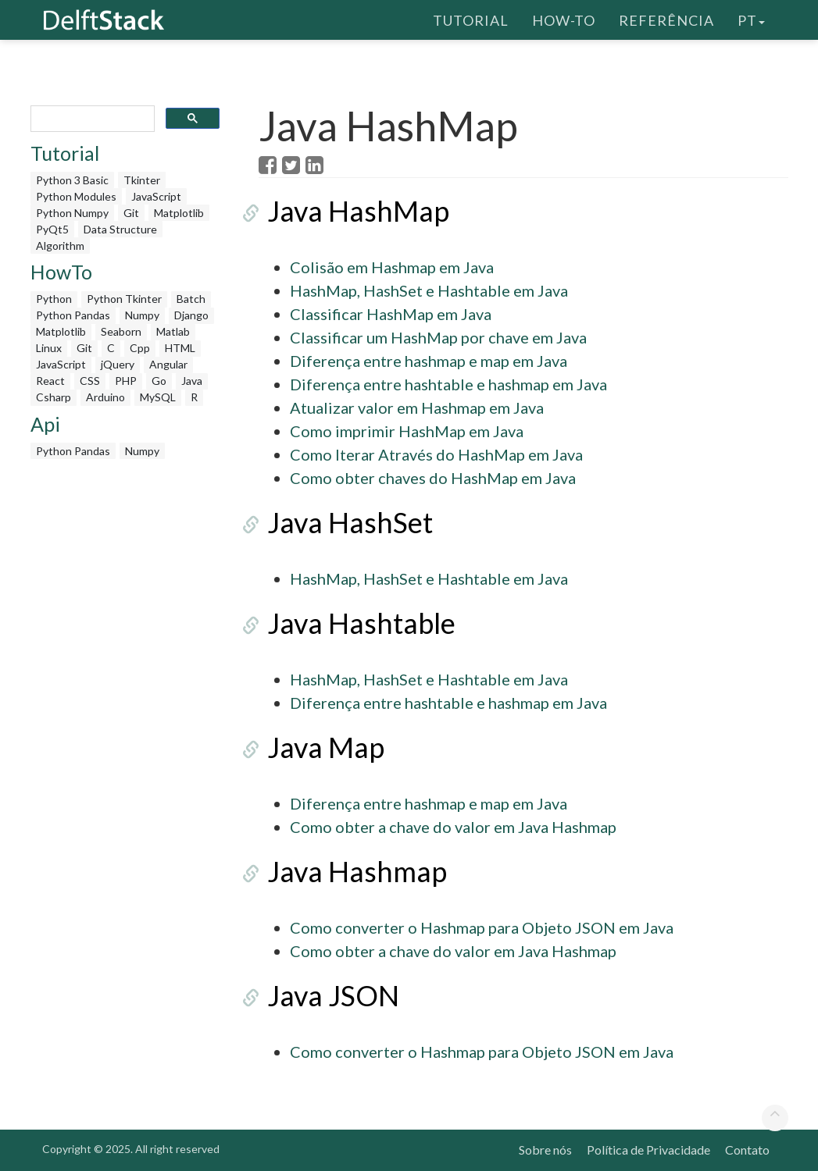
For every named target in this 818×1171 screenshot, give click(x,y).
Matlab (173, 331)
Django (191, 315)
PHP (126, 380)
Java (191, 380)
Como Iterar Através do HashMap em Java (436, 454)
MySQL (158, 397)
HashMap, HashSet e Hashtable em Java (429, 290)
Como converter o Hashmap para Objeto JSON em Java (481, 927)
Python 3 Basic (72, 180)
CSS (90, 380)
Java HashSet (341, 522)
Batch (191, 298)
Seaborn (121, 331)
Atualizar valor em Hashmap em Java (417, 407)
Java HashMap (350, 211)
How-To (563, 19)
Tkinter (141, 180)
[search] (91, 119)
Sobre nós (545, 1149)
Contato (747, 1149)
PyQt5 (52, 229)
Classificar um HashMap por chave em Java (438, 337)
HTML (180, 347)
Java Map (317, 747)
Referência (666, 19)
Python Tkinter (124, 298)
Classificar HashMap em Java (390, 313)
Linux (49, 347)
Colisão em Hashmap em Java (392, 267)
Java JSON (325, 995)
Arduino (105, 397)
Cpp (140, 347)
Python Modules (76, 196)
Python (54, 298)
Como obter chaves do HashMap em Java (433, 477)
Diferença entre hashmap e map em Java (428, 360)
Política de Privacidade (648, 1149)
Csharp (53, 397)
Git (131, 212)
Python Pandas (73, 315)
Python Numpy (72, 212)
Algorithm (60, 245)
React (50, 380)
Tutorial (471, 19)
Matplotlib (179, 212)
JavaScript (156, 196)
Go (159, 380)
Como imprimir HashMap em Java (406, 431)
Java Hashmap (348, 871)
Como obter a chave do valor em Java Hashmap (453, 826)
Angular (168, 364)
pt (751, 19)
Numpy (142, 315)
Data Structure (120, 229)
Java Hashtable (353, 623)
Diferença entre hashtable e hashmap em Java (448, 384)
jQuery (117, 364)
